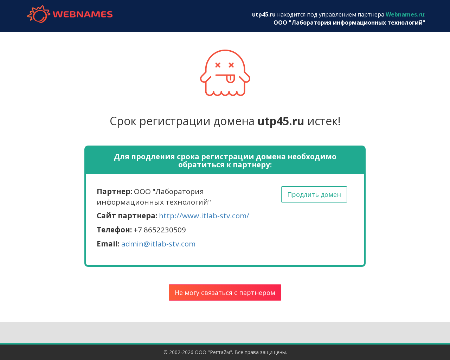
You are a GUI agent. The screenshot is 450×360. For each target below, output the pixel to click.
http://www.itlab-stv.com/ (204, 215)
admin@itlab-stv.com (158, 244)
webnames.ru (70, 14)
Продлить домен (314, 194)
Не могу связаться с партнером (225, 292)
